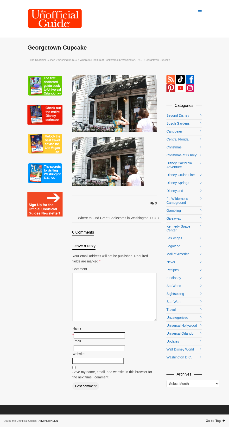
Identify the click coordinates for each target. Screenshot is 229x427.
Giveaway (173, 218)
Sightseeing (175, 294)
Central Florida (177, 139)
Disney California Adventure (179, 165)
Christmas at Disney (181, 155)
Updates (172, 341)
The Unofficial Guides (42, 59)
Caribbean (174, 131)
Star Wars (173, 302)
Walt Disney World (180, 349)
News (170, 262)
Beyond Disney (177, 115)
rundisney (173, 278)
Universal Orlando (179, 333)
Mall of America (178, 254)
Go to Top (215, 421)
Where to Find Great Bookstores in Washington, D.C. (111, 59)
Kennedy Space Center (178, 228)
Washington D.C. (67, 59)
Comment (79, 269)
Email (76, 341)
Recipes (172, 270)
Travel (171, 310)
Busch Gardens (178, 123)
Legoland (173, 246)
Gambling (173, 210)
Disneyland (174, 191)
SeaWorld (173, 286)
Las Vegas (174, 238)
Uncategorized (177, 317)
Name (76, 328)
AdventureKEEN (48, 420)
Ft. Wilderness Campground (177, 200)
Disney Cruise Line (180, 175)
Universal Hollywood (181, 325)
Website (78, 354)
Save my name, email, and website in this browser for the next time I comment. (112, 374)
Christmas (174, 147)
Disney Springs (177, 183)
